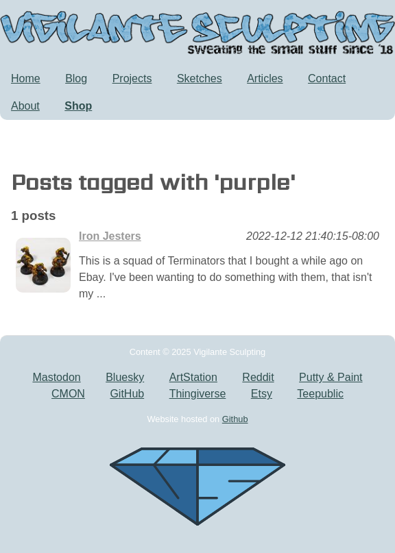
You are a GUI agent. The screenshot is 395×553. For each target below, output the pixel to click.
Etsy (261, 394)
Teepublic (320, 394)
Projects (132, 78)
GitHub (127, 394)
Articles (265, 78)
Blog (76, 78)
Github (235, 419)
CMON (68, 394)
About (25, 106)
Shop (78, 106)
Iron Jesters (110, 236)
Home (25, 78)
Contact (327, 78)
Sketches (199, 78)
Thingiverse (197, 394)
